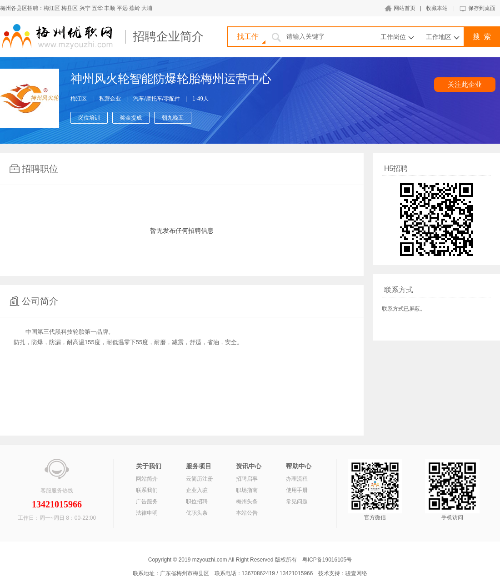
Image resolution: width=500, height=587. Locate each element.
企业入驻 (197, 490)
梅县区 (69, 8)
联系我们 (147, 490)
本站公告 (247, 513)
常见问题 (297, 501)
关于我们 (148, 466)
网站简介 (147, 479)
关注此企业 (465, 84)
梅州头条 (247, 501)
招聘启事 (247, 479)
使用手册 (297, 490)
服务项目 (198, 466)
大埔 (146, 8)
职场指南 (247, 490)
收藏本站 (437, 8)
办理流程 (297, 479)
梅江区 (52, 8)
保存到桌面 (481, 8)
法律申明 (147, 513)
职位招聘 (197, 501)
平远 (122, 8)
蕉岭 (134, 8)
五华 (97, 8)
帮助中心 (298, 466)
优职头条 (197, 513)
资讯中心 (248, 466)
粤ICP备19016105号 (327, 560)
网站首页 (404, 8)
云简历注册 (199, 479)
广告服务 (147, 501)
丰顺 (109, 8)
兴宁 (85, 8)
